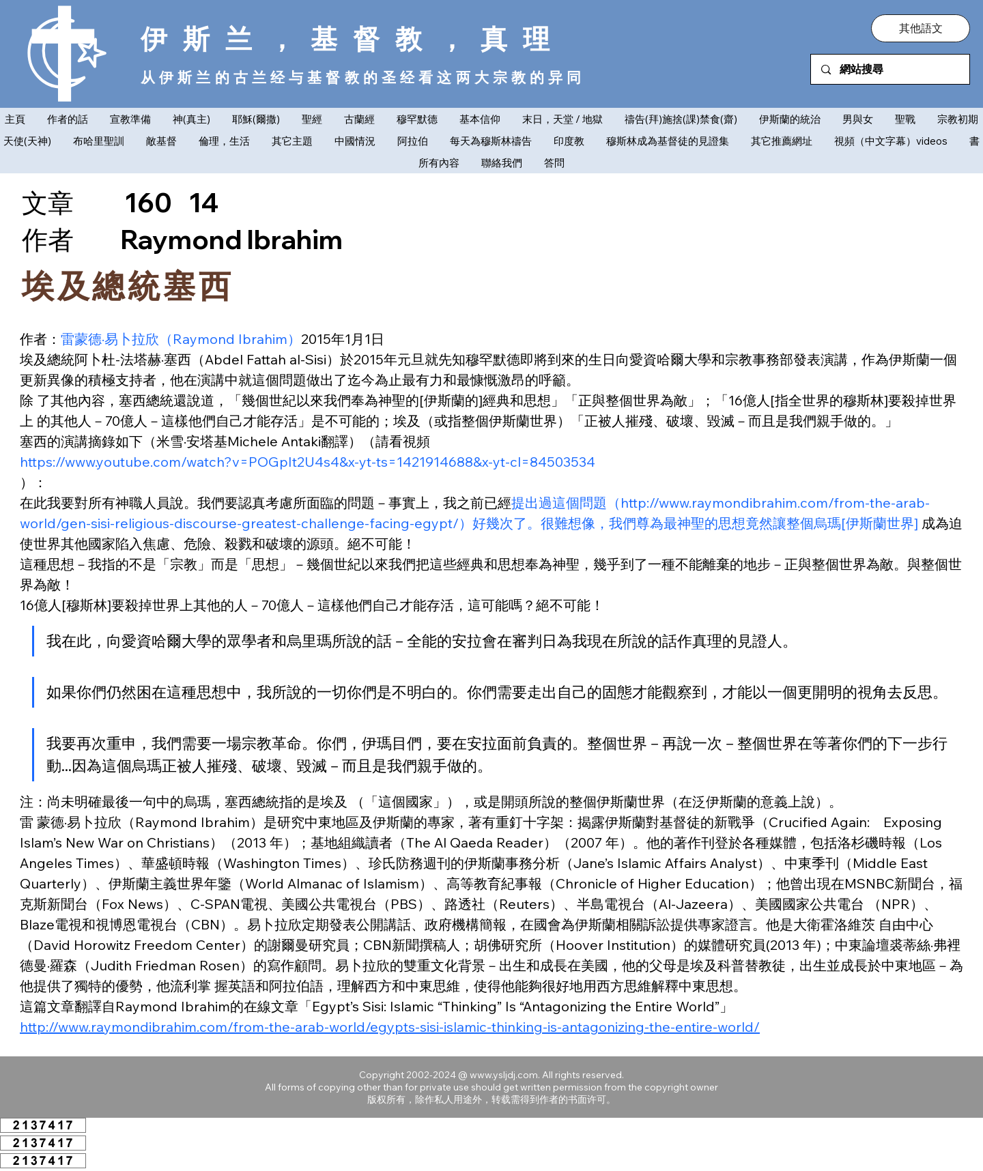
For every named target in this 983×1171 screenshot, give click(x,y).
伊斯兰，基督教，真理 (353, 38)
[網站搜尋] (890, 69)
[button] (920, 28)
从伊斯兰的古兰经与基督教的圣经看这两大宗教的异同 (363, 77)
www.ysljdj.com (504, 1075)
